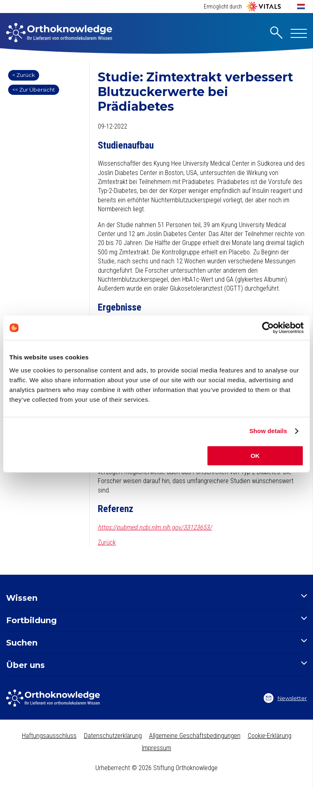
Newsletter (285, 698)
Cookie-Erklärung (269, 736)
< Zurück (23, 75)
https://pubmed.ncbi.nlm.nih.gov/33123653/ (155, 527)
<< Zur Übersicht (33, 89)
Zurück (107, 542)
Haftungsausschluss (49, 736)
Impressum (156, 748)
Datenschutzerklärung (113, 736)
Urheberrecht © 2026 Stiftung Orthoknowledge (156, 768)
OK (255, 455)
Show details (268, 430)
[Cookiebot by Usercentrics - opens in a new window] (268, 328)
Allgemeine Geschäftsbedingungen (194, 736)
